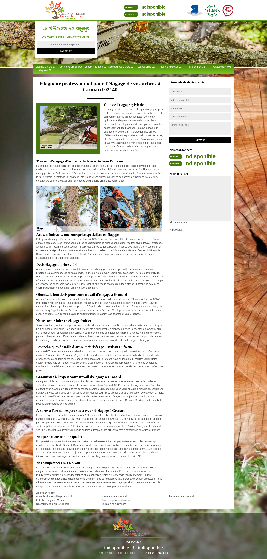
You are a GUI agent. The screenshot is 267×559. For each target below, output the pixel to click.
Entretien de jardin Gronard (51, 500)
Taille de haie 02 (196, 66)
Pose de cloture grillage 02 (70, 68)
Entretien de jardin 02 (96, 66)
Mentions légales (154, 553)
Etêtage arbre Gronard (114, 496)
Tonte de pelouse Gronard (116, 500)
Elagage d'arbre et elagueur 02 (45, 68)
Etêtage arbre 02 (146, 66)
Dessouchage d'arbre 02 (120, 66)
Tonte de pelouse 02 (171, 66)
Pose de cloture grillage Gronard (54, 496)
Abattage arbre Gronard (181, 496)
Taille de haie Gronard (114, 503)
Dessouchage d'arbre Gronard (52, 503)
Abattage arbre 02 (222, 66)
